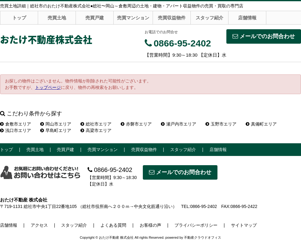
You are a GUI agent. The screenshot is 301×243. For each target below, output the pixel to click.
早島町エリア (55, 130)
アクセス (39, 225)
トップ (19, 17)
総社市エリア (95, 123)
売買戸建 (94, 17)
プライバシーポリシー (195, 225)
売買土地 (57, 17)
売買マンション (133, 17)
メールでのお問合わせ (264, 36)
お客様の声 (150, 225)
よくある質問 (113, 225)
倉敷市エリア (15, 123)
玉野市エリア (221, 123)
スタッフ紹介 (209, 17)
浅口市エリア (15, 130)
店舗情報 (247, 17)
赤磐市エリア (136, 123)
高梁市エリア (95, 130)
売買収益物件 (172, 17)
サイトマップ (244, 225)
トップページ (48, 87)
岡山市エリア (55, 123)
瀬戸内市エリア (178, 123)
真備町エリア (261, 123)
